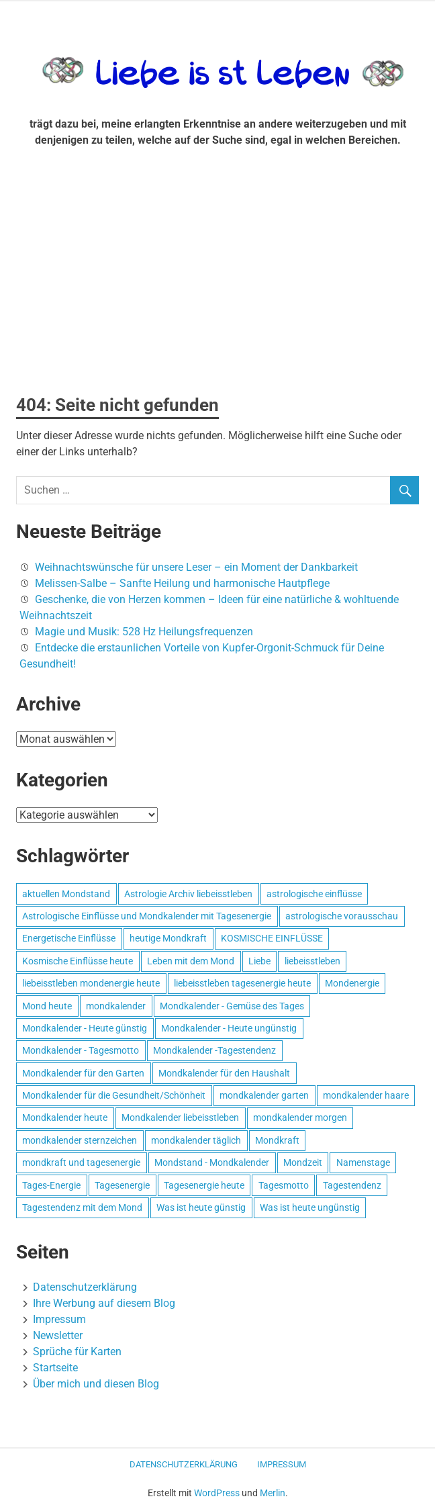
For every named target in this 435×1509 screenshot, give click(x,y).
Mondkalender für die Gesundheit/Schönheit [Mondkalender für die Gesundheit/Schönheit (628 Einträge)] (113, 1095)
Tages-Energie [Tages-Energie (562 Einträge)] (51, 1185)
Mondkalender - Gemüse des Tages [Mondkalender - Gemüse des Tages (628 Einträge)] (232, 1006)
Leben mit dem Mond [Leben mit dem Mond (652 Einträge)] (190, 961)
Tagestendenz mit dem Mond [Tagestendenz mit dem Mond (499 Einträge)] (82, 1207)
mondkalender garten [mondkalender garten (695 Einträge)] (264, 1095)
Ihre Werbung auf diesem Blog (104, 1303)
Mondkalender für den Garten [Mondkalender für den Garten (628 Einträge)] (83, 1073)
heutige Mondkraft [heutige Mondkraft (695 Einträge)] (168, 938)
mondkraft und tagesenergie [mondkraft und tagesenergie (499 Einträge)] (81, 1162)
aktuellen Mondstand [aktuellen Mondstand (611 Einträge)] (66, 893)
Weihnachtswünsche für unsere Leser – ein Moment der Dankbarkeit (196, 567)
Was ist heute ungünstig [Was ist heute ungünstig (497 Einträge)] (310, 1207)
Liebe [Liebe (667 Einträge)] (259, 961)
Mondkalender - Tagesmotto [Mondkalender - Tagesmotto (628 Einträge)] (80, 1050)
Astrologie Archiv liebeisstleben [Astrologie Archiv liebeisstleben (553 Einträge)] (188, 893)
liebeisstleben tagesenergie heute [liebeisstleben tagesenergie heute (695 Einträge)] (242, 983)
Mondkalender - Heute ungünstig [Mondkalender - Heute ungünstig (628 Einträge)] (229, 1028)
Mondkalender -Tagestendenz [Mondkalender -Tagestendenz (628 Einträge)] (214, 1050)
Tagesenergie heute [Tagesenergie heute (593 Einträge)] (204, 1185)
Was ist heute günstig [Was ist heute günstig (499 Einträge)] (201, 1207)
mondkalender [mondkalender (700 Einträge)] (116, 1006)
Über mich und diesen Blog (96, 1383)
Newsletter (58, 1335)
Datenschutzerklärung (85, 1287)
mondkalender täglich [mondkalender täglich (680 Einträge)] (196, 1140)
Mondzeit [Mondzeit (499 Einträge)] (302, 1162)
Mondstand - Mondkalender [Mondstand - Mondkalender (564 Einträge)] (211, 1162)
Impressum (59, 1319)
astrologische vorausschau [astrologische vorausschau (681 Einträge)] (341, 916)
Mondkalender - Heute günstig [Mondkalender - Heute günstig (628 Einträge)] (84, 1028)
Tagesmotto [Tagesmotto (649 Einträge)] (283, 1185)
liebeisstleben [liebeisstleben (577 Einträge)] (312, 961)
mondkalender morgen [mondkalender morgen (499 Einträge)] (300, 1117)
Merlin (272, 1493)
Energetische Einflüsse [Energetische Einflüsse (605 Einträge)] (68, 938)
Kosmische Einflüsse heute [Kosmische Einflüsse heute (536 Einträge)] (77, 961)
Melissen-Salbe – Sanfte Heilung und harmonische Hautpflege (182, 583)
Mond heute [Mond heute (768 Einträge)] (47, 1006)
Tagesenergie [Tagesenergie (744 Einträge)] (122, 1185)
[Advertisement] (217, 276)
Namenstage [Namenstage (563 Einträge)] (363, 1162)
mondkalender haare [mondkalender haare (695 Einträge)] (366, 1095)
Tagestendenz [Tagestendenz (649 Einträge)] (352, 1185)
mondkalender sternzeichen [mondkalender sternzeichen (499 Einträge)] (79, 1140)
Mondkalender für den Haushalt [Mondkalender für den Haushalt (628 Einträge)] (224, 1073)
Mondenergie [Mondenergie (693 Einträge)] (352, 983)
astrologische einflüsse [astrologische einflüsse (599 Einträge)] (314, 893)
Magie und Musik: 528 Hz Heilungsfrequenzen (144, 631)
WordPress (217, 1493)
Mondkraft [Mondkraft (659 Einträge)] (277, 1140)
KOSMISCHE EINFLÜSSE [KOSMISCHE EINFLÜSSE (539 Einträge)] (272, 938)
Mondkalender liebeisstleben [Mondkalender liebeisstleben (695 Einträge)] (180, 1117)
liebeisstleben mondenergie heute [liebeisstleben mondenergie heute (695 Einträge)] (91, 983)
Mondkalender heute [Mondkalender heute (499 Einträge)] (64, 1117)
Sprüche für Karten (77, 1351)
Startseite (55, 1367)
